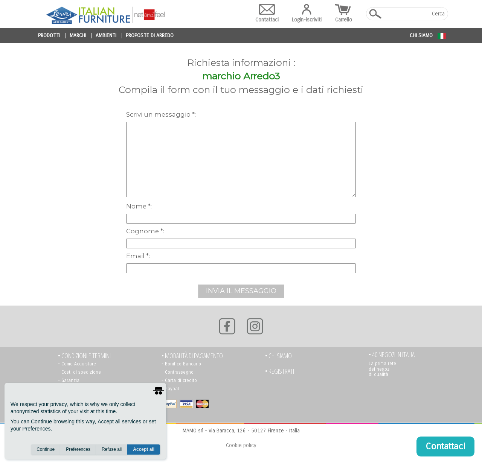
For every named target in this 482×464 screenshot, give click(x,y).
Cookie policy (241, 445)
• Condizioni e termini (84, 356)
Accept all (143, 449)
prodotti (49, 35)
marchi (78, 35)
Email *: (138, 256)
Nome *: (139, 206)
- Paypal (170, 388)
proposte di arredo (150, 35)
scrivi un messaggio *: (161, 114)
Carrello (344, 13)
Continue (46, 449)
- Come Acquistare (77, 364)
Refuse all (112, 449)
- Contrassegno (178, 372)
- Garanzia (68, 380)
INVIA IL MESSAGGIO (241, 291)
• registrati (279, 371)
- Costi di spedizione (79, 372)
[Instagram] (255, 326)
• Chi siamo (278, 356)
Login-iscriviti (307, 13)
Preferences (78, 449)
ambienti (106, 35)
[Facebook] (227, 326)
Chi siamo (421, 35)
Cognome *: (145, 231)
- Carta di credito (179, 380)
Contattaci (267, 13)
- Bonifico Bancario (181, 364)
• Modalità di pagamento (192, 356)
